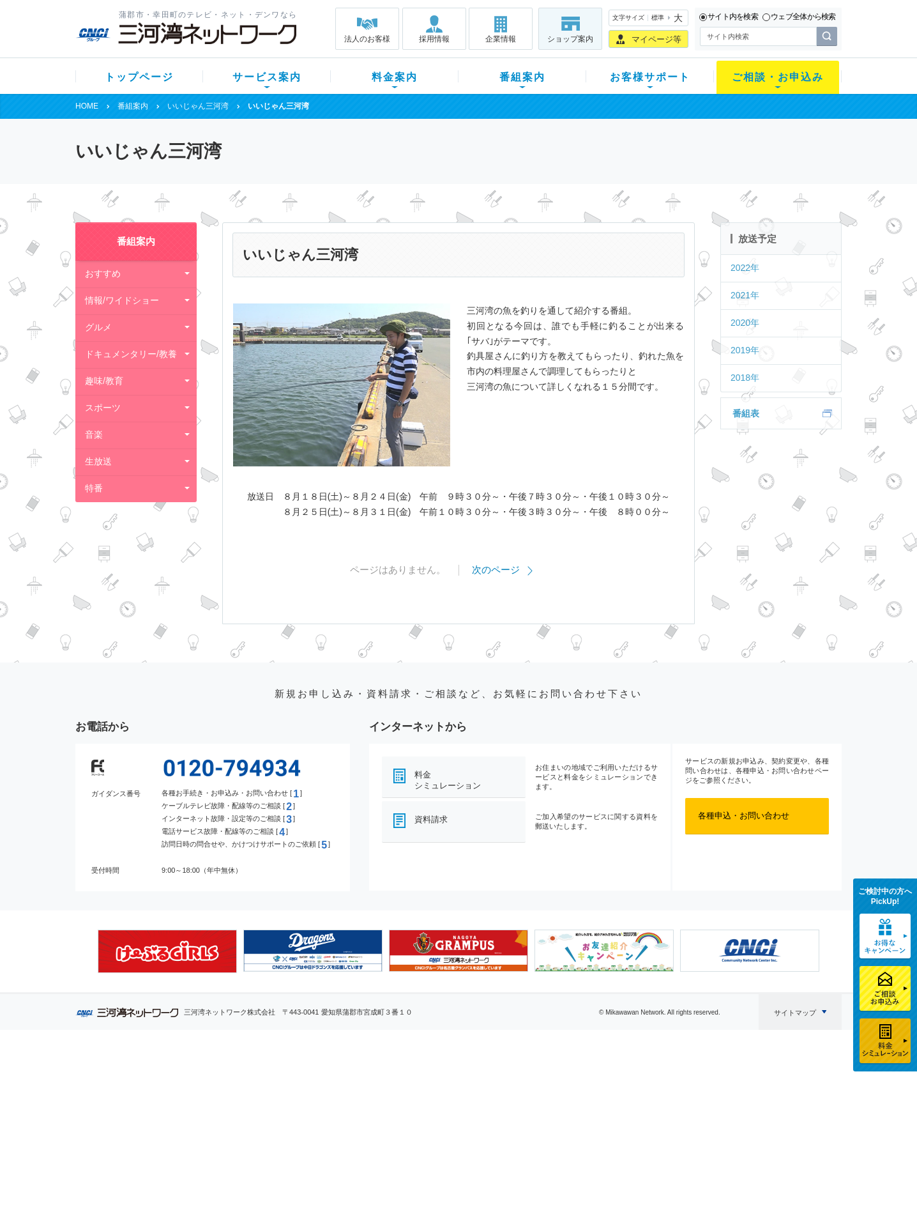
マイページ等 (656, 39)
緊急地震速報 (246, 1147)
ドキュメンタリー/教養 (131, 354)
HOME (86, 106)
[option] (167, 951)
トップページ (139, 77)
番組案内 (522, 77)
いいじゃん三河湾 (198, 106)
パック (328, 1130)
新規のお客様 (151, 1080)
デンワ (234, 1114)
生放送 (98, 461)
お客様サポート (650, 77)
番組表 (745, 413)
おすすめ (103, 273)
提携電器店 (621, 1097)
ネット (234, 1097)
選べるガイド (151, 1114)
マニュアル (526, 1097)
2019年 (745, 350)
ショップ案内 (570, 39)
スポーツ (103, 408)
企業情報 (500, 39)
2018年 (745, 377)
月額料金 (332, 1097)
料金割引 (332, 1114)
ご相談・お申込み (778, 77)
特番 (94, 488)
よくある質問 (531, 1080)
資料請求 (431, 819)
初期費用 (332, 1080)
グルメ (98, 327)
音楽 (94, 434)
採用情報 (434, 39)
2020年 (745, 323)
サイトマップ (795, 1012)
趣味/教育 (104, 381)
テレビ (234, 1080)
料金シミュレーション (447, 780)
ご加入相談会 (626, 1114)
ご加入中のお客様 (159, 1097)
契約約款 (238, 1180)
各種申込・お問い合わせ (743, 815)
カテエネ (238, 1164)
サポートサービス (539, 1114)
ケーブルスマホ (251, 1130)
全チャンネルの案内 (448, 1125)
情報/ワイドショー (122, 300)
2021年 (745, 295)
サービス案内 (266, 77)
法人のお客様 (367, 39)
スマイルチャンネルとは (457, 1080)
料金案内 (395, 77)
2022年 (745, 268)
